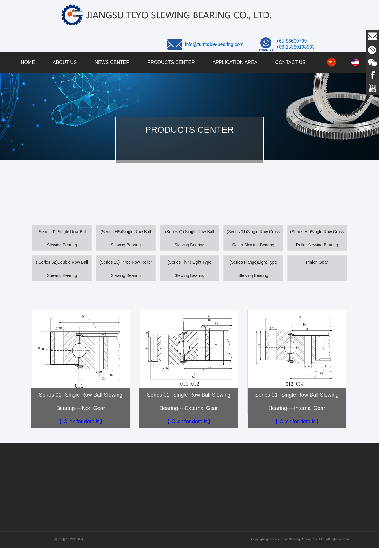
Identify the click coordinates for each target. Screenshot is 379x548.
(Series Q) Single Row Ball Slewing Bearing (189, 238)
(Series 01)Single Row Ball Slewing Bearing (62, 238)
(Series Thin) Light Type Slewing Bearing (189, 269)
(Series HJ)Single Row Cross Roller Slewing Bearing (317, 238)
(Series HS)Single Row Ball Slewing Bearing (125, 238)
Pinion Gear (317, 262)
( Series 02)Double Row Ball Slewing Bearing (62, 269)
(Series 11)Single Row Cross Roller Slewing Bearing (253, 238)
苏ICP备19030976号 (92, 539)
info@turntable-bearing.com (214, 44)
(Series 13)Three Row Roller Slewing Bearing (125, 269)
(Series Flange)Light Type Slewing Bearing (253, 269)
